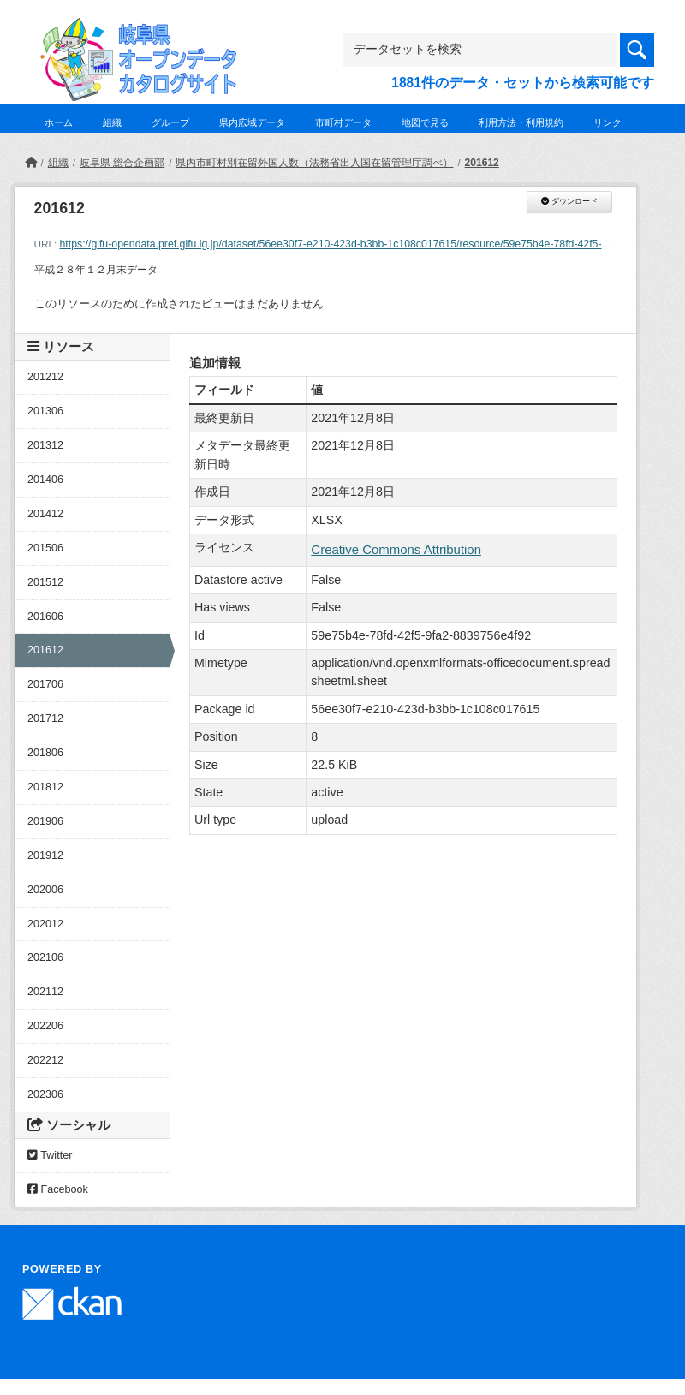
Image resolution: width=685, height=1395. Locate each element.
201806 (45, 753)
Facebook (57, 1189)
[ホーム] (31, 163)
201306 (45, 411)
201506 (45, 548)
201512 (45, 582)
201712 (45, 718)
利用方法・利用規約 (521, 122)
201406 (45, 480)
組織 (112, 122)
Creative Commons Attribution (396, 549)
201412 (45, 514)
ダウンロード (569, 201)
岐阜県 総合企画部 (122, 163)
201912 (45, 855)
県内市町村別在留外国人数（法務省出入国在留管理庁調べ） (314, 163)
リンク (607, 122)
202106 (45, 957)
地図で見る (425, 122)
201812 (45, 787)
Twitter (49, 1155)
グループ (170, 122)
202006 (45, 890)
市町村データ (343, 122)
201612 (482, 163)
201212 (45, 377)
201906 (45, 821)
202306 (45, 1094)
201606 (45, 617)
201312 (45, 445)
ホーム (59, 122)
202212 (45, 1060)
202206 (45, 1026)
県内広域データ (252, 122)
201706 (45, 684)
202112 (45, 992)
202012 (45, 924)
